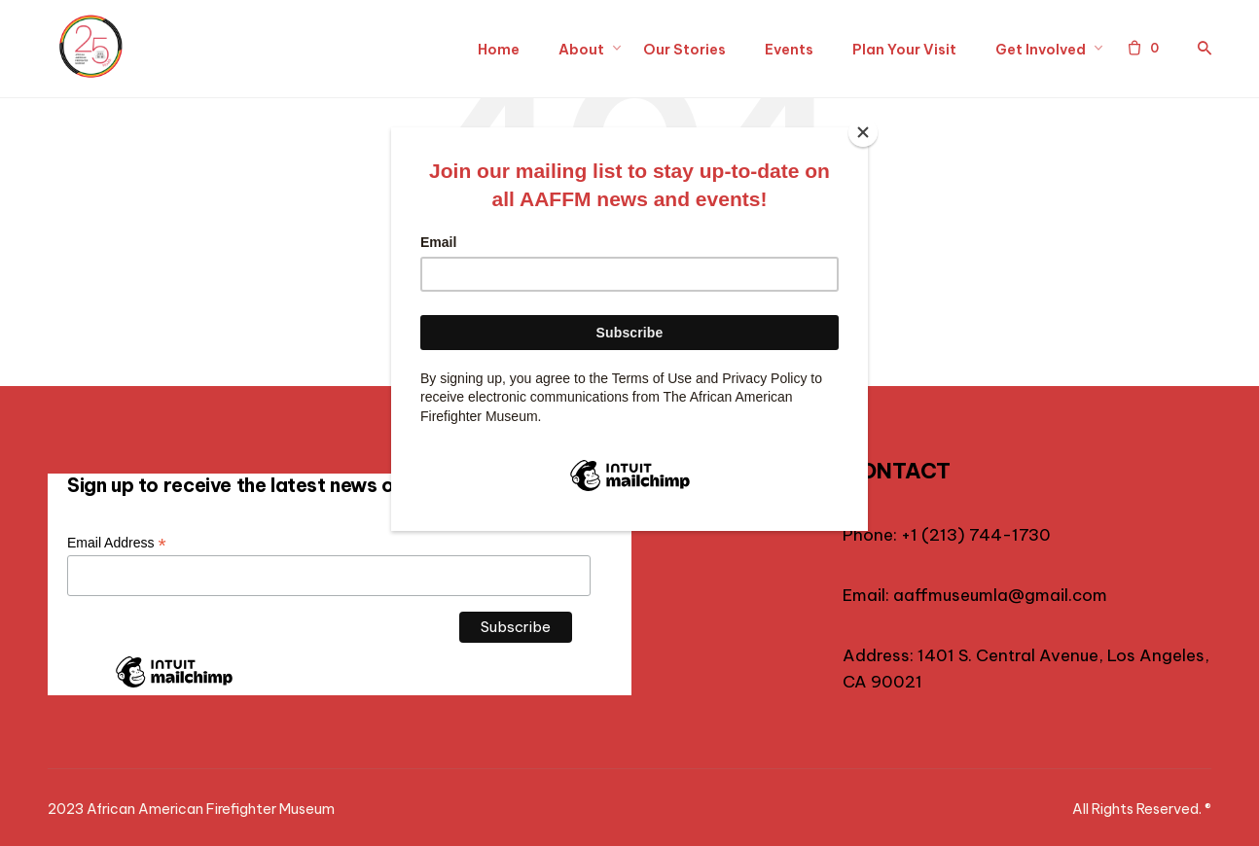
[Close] (863, 132)
